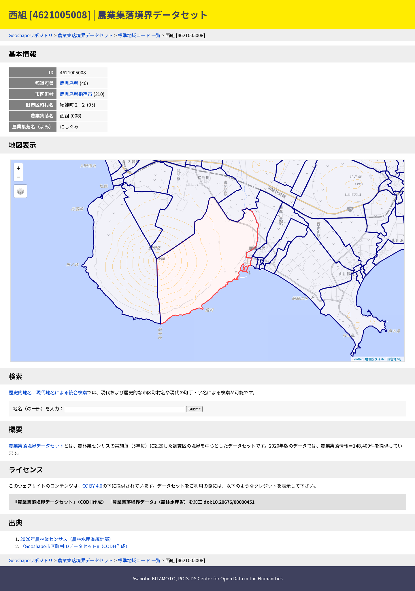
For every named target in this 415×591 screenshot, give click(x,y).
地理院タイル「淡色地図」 (384, 359)
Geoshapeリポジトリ (31, 35)
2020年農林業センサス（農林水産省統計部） (67, 538)
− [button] (18, 176)
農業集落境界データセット (85, 35)
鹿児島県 (69, 82)
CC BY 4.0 (92, 485)
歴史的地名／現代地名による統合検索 (48, 392)
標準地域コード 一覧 (139, 35)
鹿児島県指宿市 (76, 93)
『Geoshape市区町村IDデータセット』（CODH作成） (75, 546)
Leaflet (357, 359)
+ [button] (18, 167)
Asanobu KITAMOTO (154, 578)
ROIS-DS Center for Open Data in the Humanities (230, 578)
